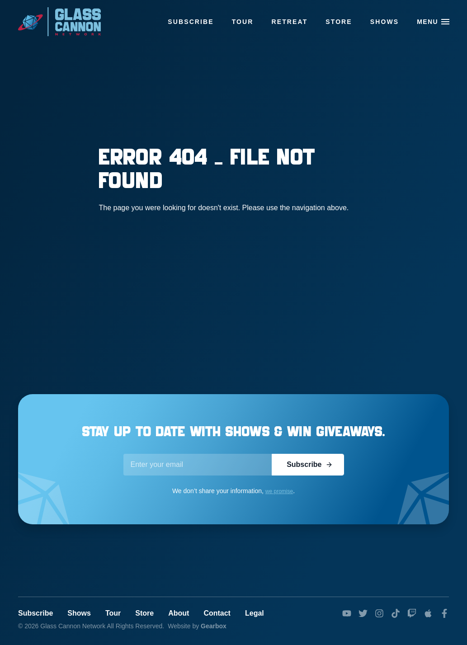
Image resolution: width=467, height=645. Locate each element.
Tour (243, 21)
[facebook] (444, 613)
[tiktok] (395, 613)
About (178, 613)
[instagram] (379, 613)
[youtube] (346, 613)
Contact (217, 613)
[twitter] (363, 613)
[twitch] (411, 613)
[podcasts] (428, 613)
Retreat (290, 21)
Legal (254, 613)
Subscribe (190, 21)
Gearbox (213, 626)
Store (338, 21)
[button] (445, 22)
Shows (384, 21)
